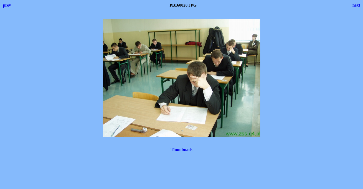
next (356, 5)
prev (7, 5)
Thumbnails (181, 149)
